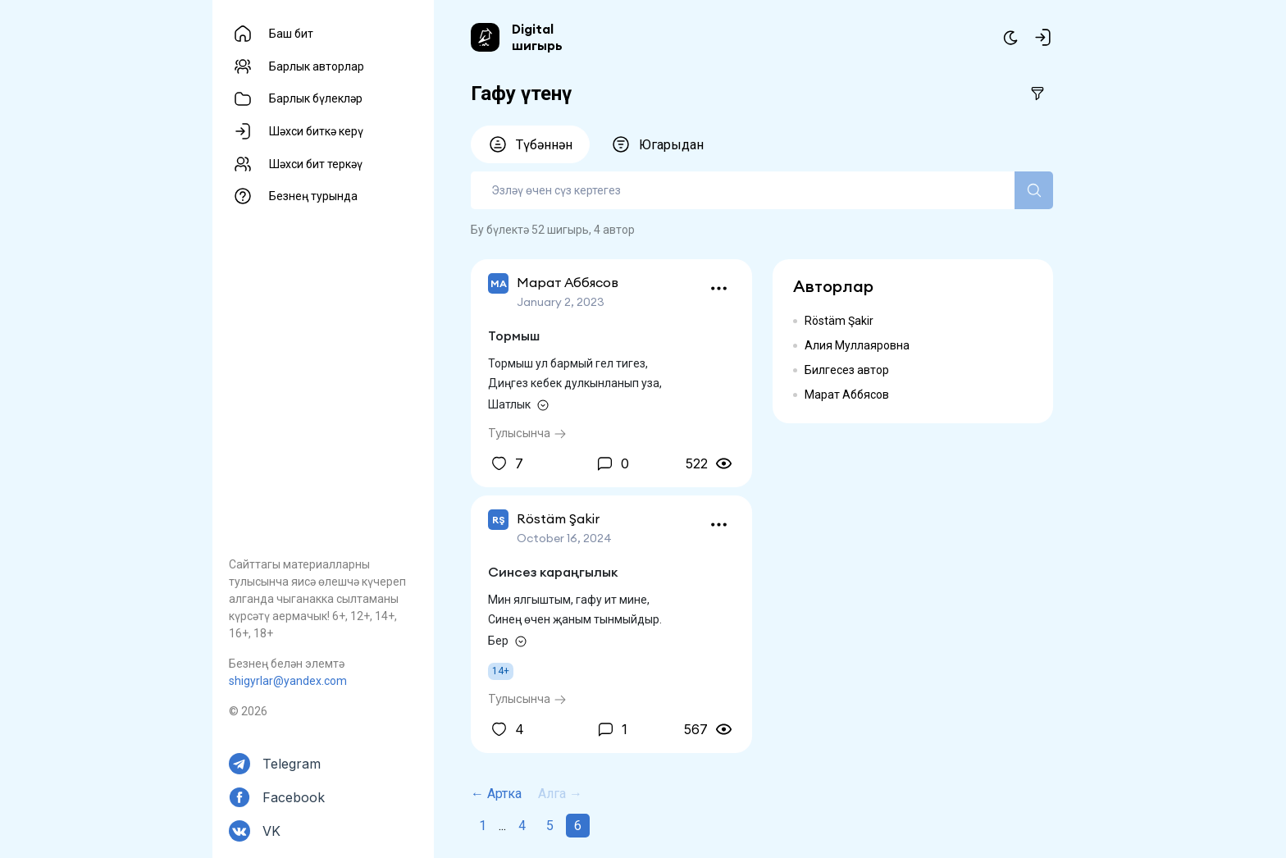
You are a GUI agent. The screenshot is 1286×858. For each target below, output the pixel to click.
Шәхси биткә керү (316, 131)
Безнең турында (313, 196)
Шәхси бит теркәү (316, 164)
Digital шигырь (537, 37)
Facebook (293, 797)
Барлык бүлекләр (316, 98)
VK (271, 831)
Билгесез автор (847, 370)
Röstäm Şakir (839, 320)
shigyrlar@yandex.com (288, 680)
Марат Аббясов (847, 394)
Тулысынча (527, 433)
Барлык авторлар (316, 66)
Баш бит (291, 33)
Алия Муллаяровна (857, 345)
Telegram (291, 763)
